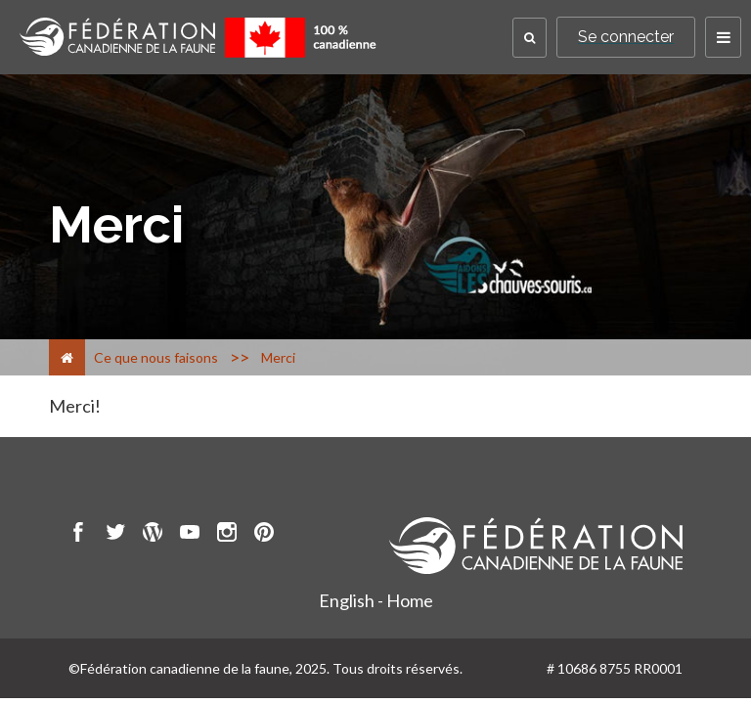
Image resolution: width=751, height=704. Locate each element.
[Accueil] (67, 357)
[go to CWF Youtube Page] (189, 534)
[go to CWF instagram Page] (227, 534)
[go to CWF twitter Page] (115, 534)
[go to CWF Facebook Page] (78, 534)
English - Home (376, 600)
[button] (529, 38)
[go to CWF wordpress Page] (152, 534)
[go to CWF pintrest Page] (264, 534)
